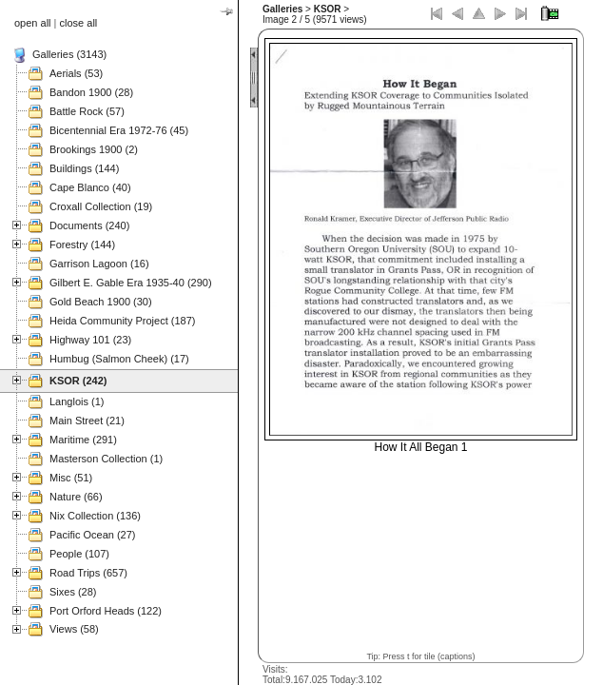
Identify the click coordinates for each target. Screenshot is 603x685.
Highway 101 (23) (90, 339)
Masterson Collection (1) (106, 458)
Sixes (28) (73, 591)
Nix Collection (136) (95, 515)
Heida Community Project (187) (122, 320)
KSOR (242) (78, 380)
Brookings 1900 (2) (93, 149)
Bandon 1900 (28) (91, 92)
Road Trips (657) (88, 572)
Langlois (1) (76, 401)
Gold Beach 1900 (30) (100, 301)
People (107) (79, 553)
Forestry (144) (82, 244)
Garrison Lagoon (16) (99, 263)
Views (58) (74, 629)
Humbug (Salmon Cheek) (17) (119, 358)
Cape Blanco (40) (90, 187)
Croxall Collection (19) (100, 206)
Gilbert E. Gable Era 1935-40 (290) (130, 282)
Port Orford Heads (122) (105, 610)
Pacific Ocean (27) (92, 534)
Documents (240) (89, 225)
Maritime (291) (83, 439)
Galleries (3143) (69, 54)
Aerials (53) (76, 73)
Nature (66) (76, 496)
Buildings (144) (84, 168)
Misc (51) (70, 477)
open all (32, 23)
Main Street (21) (87, 420)
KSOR (327, 9)
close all (79, 23)
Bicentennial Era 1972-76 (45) (118, 130)
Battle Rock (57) (87, 111)
